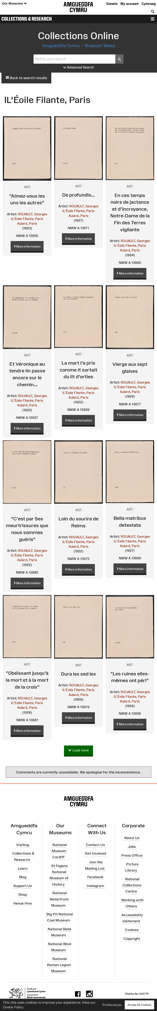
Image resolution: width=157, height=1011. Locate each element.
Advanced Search (78, 67)
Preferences (112, 1005)
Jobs (132, 847)
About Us (131, 838)
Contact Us (95, 845)
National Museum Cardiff (59, 851)
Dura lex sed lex (78, 674)
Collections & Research (26, 19)
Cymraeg (148, 4)
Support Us (22, 886)
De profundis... (78, 195)
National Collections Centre (131, 885)
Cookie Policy (13, 1007)
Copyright (131, 939)
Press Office (131, 855)
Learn (22, 868)
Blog (22, 877)
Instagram (95, 886)
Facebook (95, 877)
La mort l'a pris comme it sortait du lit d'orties (78, 369)
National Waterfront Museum (59, 899)
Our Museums (14, 4)
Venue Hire (22, 903)
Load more (78, 750)
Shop (22, 895)
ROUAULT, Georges (32, 214)
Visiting (22, 845)
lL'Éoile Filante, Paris (27, 219)
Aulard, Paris (27, 223)
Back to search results (26, 78)
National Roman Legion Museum (59, 965)
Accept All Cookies (139, 1005)
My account (129, 4)
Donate (112, 4)
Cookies (132, 930)
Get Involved (95, 853)
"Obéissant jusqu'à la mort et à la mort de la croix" (27, 679)
